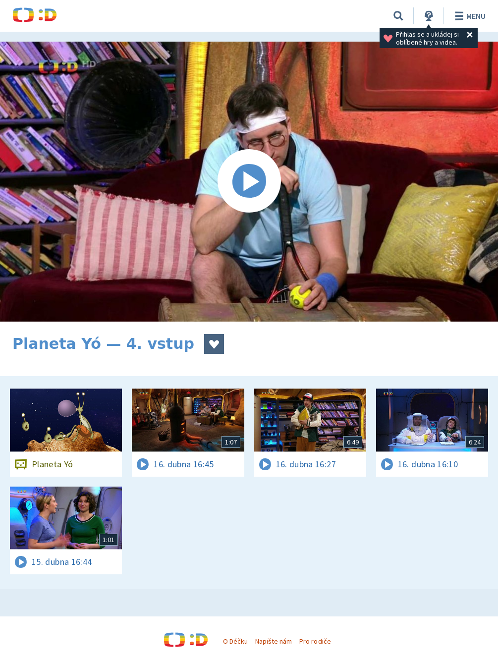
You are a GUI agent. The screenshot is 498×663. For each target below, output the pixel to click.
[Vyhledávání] (398, 16)
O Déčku (235, 641)
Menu (468, 15)
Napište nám (273, 641)
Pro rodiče (315, 641)
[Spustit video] (249, 182)
